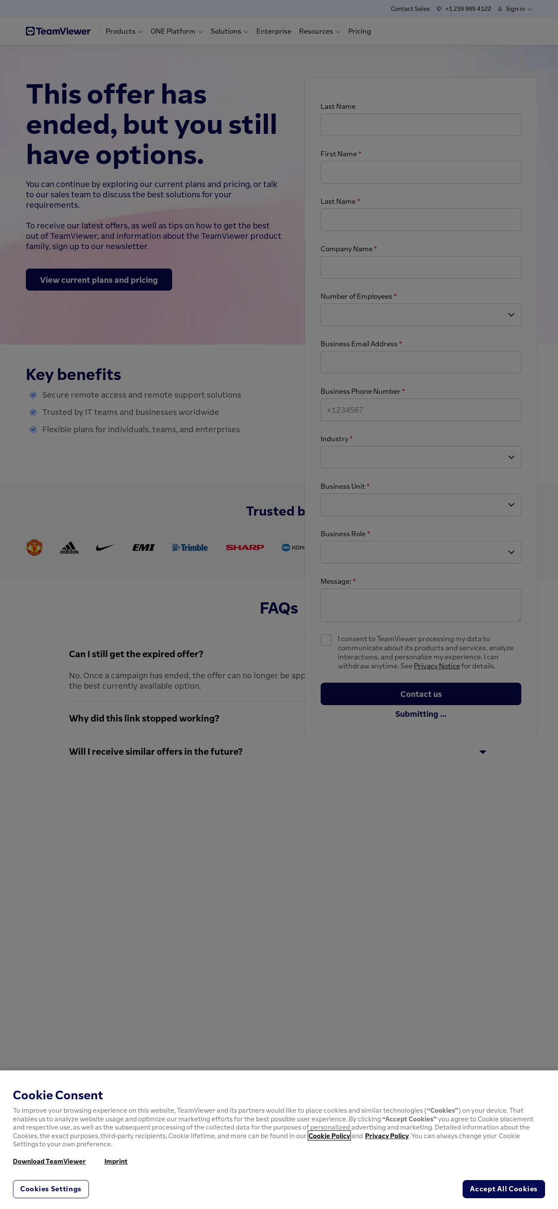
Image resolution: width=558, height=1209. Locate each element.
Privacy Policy (387, 1135)
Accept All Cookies (504, 1188)
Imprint (116, 1161)
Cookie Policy (329, 1135)
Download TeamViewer (49, 1161)
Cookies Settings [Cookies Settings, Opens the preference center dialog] (51, 1188)
